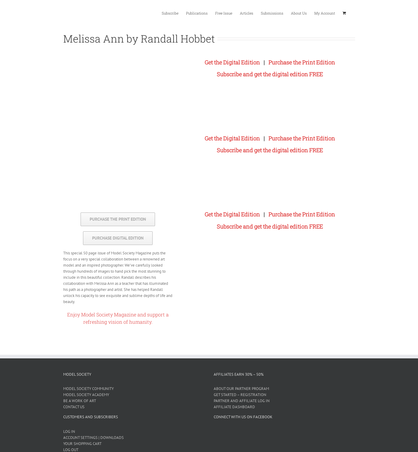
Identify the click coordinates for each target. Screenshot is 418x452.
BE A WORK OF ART (79, 400)
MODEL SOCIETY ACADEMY (86, 394)
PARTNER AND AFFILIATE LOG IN (242, 400)
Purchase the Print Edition (301, 62)
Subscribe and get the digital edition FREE (270, 74)
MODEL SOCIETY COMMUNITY (88, 388)
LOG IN (69, 431)
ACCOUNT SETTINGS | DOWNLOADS (93, 437)
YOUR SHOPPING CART (82, 443)
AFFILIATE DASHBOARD (234, 406)
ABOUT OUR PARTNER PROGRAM (241, 388)
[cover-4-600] (118, 54)
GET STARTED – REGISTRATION (240, 394)
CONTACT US (74, 406)
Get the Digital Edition (232, 62)
